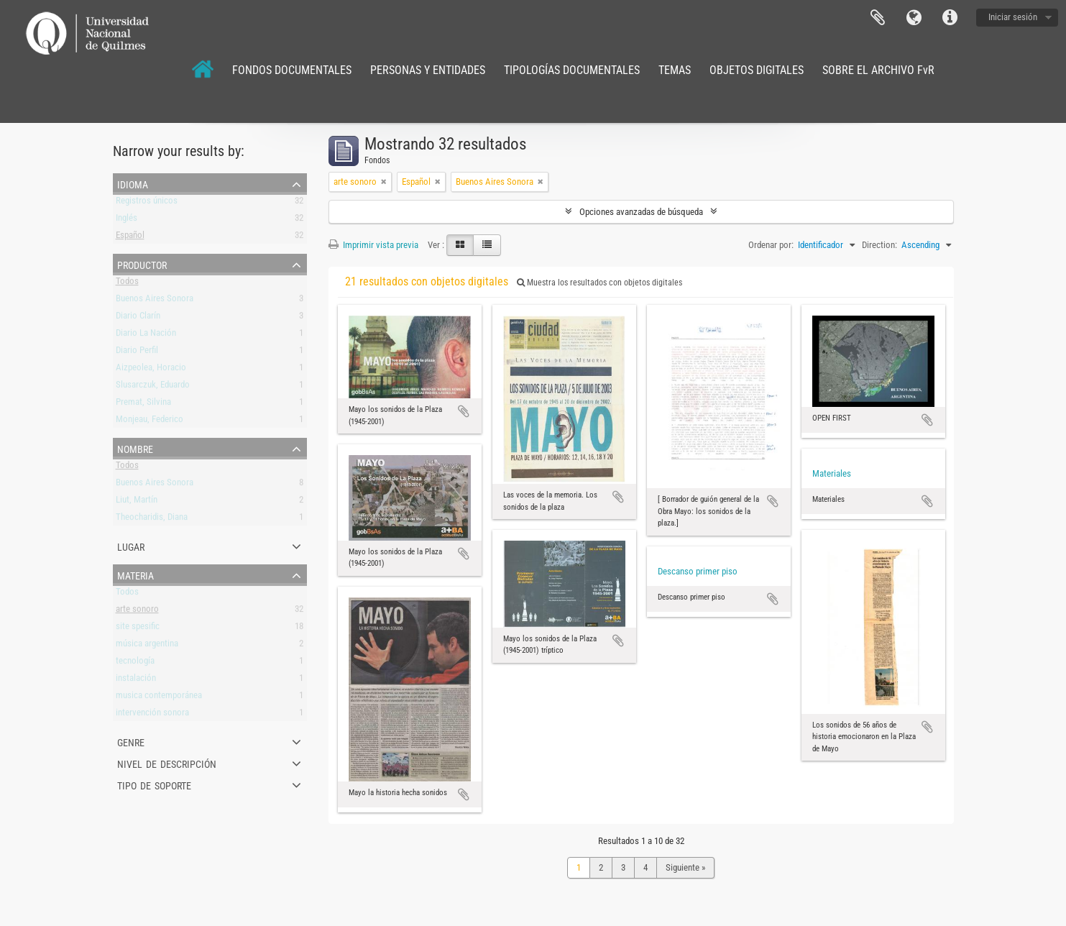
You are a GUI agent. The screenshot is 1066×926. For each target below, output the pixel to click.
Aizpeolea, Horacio (151, 370)
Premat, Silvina (143, 404)
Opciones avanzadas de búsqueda (641, 211)
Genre (130, 741)
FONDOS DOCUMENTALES (291, 70)
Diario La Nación (146, 335)
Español (130, 237)
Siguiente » (685, 867)
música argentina (147, 646)
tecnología (135, 663)
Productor (142, 263)
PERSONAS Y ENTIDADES (427, 70)
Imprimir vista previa (373, 244)
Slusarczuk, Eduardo (153, 387)
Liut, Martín (136, 502)
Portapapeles (878, 18)
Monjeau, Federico (149, 421)
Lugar (130, 545)
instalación (136, 680)
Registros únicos (147, 203)
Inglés (126, 220)
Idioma (914, 18)
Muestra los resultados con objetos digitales (599, 283)
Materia (135, 574)
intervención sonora (152, 715)
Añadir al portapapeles (463, 411)
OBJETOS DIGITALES (756, 70)
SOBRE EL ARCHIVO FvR (878, 70)
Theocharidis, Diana (152, 519)
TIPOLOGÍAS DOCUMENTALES (572, 70)
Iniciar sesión (1012, 17)
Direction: (879, 244)
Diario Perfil (137, 352)
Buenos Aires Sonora (154, 300)
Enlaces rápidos (950, 18)
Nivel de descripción (166, 762)
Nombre (135, 448)
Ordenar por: (771, 244)
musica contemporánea (159, 697)
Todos (127, 283)
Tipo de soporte (154, 784)
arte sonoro (137, 611)
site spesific (138, 628)
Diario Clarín (138, 318)
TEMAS (674, 70)
